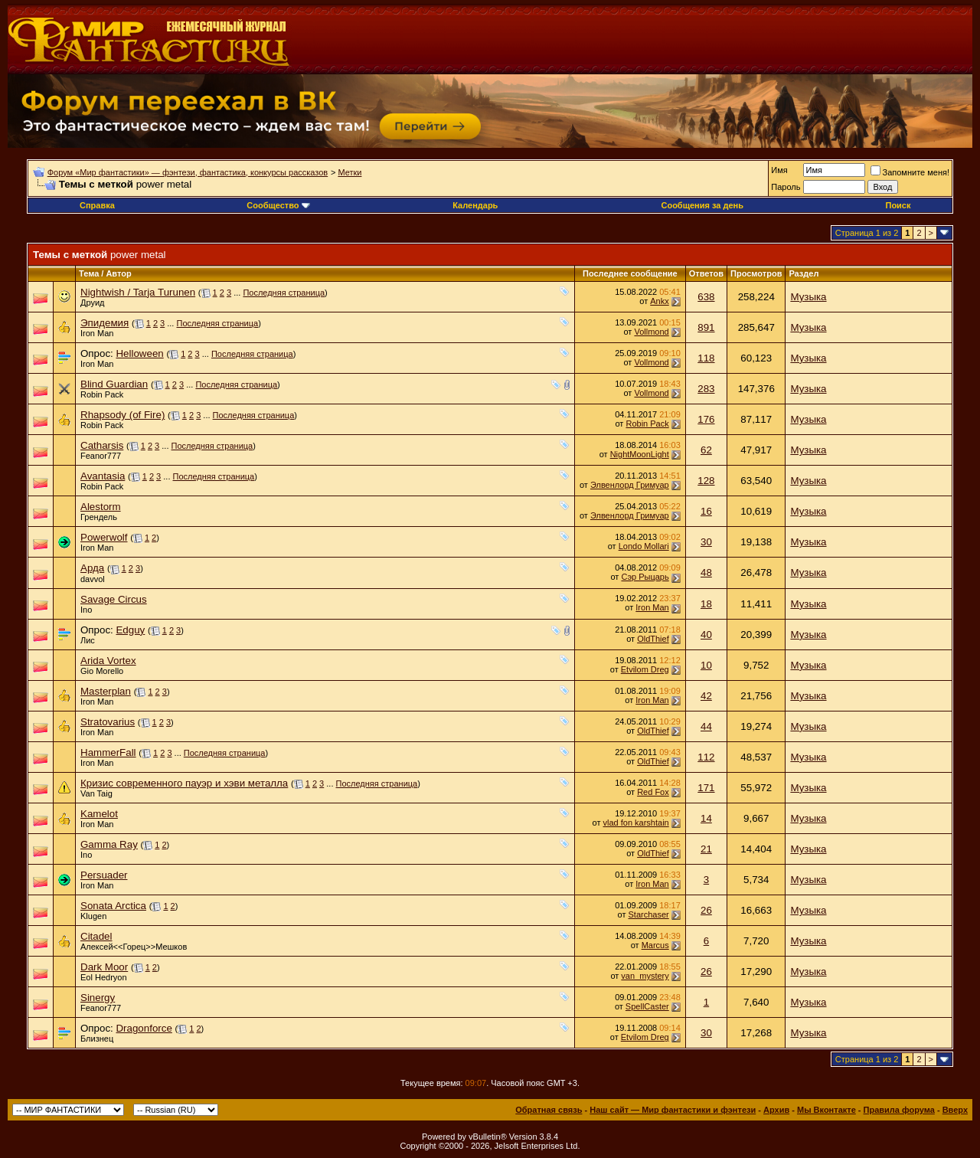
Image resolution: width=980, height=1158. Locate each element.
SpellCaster (647, 1006)
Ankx (659, 301)
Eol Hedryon (103, 977)
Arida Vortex (108, 660)
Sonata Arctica (113, 905)
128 (705, 480)
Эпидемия (104, 323)
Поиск (897, 205)
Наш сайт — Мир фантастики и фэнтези (673, 1109)
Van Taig (96, 793)
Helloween (139, 353)
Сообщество (278, 205)
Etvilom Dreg (645, 669)
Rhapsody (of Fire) (122, 414)
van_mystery (644, 975)
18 (706, 604)
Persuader (104, 875)
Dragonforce (144, 1028)
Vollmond (651, 331)
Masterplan (105, 691)
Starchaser (649, 914)
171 (705, 787)
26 (706, 910)
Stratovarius (107, 722)
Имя (779, 170)
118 (705, 358)
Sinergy (97, 997)
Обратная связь (548, 1109)
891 (705, 327)
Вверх (955, 1109)
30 (706, 542)
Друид (92, 302)
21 (706, 849)
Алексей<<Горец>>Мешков (133, 946)
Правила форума (899, 1109)
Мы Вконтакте (826, 1109)
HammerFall (108, 752)
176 (705, 419)
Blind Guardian (114, 384)
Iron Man (96, 333)
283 (705, 388)
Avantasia (102, 476)
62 (706, 450)
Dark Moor (104, 967)
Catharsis (101, 445)
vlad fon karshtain (636, 822)
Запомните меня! (910, 172)
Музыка (808, 297)
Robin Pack (101, 394)
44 (706, 726)
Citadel (96, 936)
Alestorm (100, 506)
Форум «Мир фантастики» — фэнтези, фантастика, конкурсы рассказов (187, 172)
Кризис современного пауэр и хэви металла (184, 783)
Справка (97, 205)
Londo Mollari (644, 546)
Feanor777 (100, 455)
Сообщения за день (702, 205)
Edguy (130, 630)
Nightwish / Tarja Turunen (137, 292)
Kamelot (99, 813)
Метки (349, 172)
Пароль (785, 186)
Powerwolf (103, 537)
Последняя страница (284, 292)
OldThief (653, 638)
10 (706, 665)
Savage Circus (113, 599)
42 (706, 696)
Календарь (475, 205)
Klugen (93, 916)
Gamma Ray (109, 844)
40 (706, 634)
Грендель (98, 517)
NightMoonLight (639, 454)
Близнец (96, 1038)
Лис (87, 640)
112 (705, 757)
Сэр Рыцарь (644, 576)
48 (706, 572)
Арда (92, 568)
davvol (92, 579)
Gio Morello (101, 671)
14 (706, 818)
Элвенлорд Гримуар (629, 484)
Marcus (655, 945)
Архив (776, 1109)
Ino (86, 609)
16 (706, 511)
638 (705, 297)
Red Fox (653, 792)
